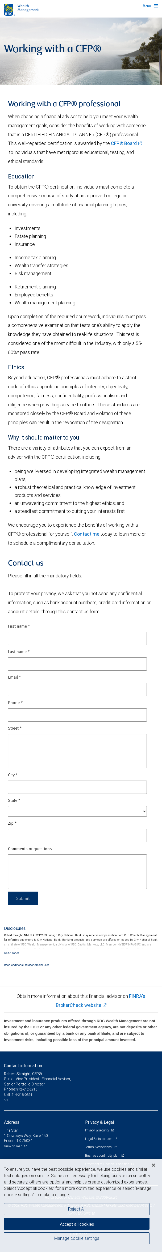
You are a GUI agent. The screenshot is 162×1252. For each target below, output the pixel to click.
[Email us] (6, 1100)
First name (19, 626)
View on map (13, 1146)
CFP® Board (124, 143)
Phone (15, 703)
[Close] (153, 1165)
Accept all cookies (77, 1224)
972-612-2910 (26, 1089)
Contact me (86, 534)
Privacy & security (97, 1130)
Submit (23, 898)
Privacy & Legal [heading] (99, 1122)
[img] (81, 51)
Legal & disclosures (99, 1138)
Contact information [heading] (23, 1065)
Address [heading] (11, 1122)
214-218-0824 (21, 1094)
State (14, 801)
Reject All (76, 1209)
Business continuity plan (102, 1155)
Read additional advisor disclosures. (27, 965)
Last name (19, 652)
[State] (77, 811)
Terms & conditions (99, 1147)
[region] (81, 1205)
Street (15, 728)
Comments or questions (30, 849)
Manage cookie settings (76, 1238)
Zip (12, 823)
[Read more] (11, 953)
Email (14, 677)
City (13, 775)
